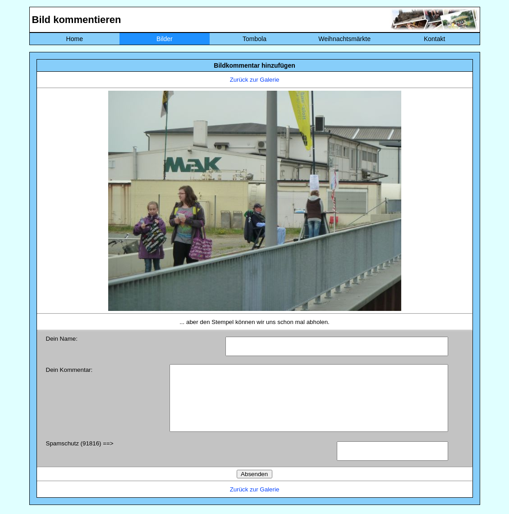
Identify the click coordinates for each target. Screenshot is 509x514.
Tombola (254, 38)
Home (74, 38)
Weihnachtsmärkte (344, 38)
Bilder (164, 38)
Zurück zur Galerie (255, 79)
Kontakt (434, 38)
